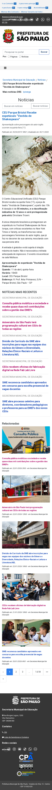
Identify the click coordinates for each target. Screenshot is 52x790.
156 (5, 732)
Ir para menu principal (28, 3)
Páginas (13, 57)
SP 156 (4, 22)
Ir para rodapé (24, 8)
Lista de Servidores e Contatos (16, 737)
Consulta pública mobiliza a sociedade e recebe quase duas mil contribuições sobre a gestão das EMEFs (25, 306)
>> (47, 672)
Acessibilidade (41, 8)
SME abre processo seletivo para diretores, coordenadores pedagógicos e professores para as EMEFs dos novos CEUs (25, 406)
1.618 (38, 672)
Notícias (25, 57)
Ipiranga (27, 92)
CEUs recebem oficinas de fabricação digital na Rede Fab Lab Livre (23, 368)
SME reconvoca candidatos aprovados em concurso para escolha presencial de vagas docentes (25, 386)
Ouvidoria (5, 20)
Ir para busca (8, 8)
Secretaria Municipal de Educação (19, 80)
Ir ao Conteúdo (9, 3)
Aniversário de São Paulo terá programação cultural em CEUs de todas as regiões (21, 325)
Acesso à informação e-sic (12, 17)
